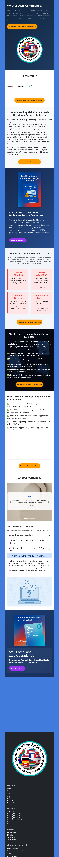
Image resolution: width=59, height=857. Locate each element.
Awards (9, 791)
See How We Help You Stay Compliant (29, 384)
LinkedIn (12, 837)
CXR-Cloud (10, 812)
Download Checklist (17, 668)
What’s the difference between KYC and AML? (27, 549)
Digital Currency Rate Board (16, 820)
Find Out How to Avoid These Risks (29, 322)
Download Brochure (17, 240)
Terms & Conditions (13, 803)
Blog (8, 793)
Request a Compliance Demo (29, 466)
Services (9, 824)
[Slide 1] (25, 518)
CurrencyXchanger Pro (14, 818)
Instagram (13, 840)
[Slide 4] (33, 518)
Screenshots (11, 822)
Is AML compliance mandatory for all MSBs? (26, 541)
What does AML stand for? (21, 535)
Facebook (10, 795)
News (9, 789)
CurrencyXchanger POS (14, 814)
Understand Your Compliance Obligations (22, 26)
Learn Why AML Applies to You (30, 162)
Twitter (12, 835)
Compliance (11, 799)
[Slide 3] (31, 518)
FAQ (8, 797)
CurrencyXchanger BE (14, 816)
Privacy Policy (11, 801)
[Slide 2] (28, 518)
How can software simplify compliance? (27, 555)
